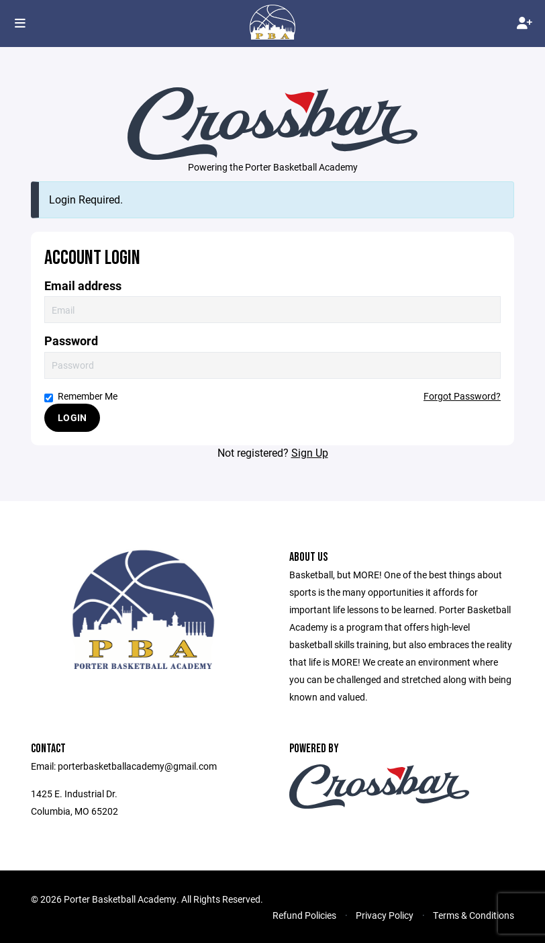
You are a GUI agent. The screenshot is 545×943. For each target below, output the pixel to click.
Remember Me (80, 396)
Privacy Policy (384, 915)
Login (72, 417)
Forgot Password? (462, 396)
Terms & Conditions (473, 915)
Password (71, 341)
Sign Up (309, 452)
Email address (82, 286)
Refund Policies (304, 915)
